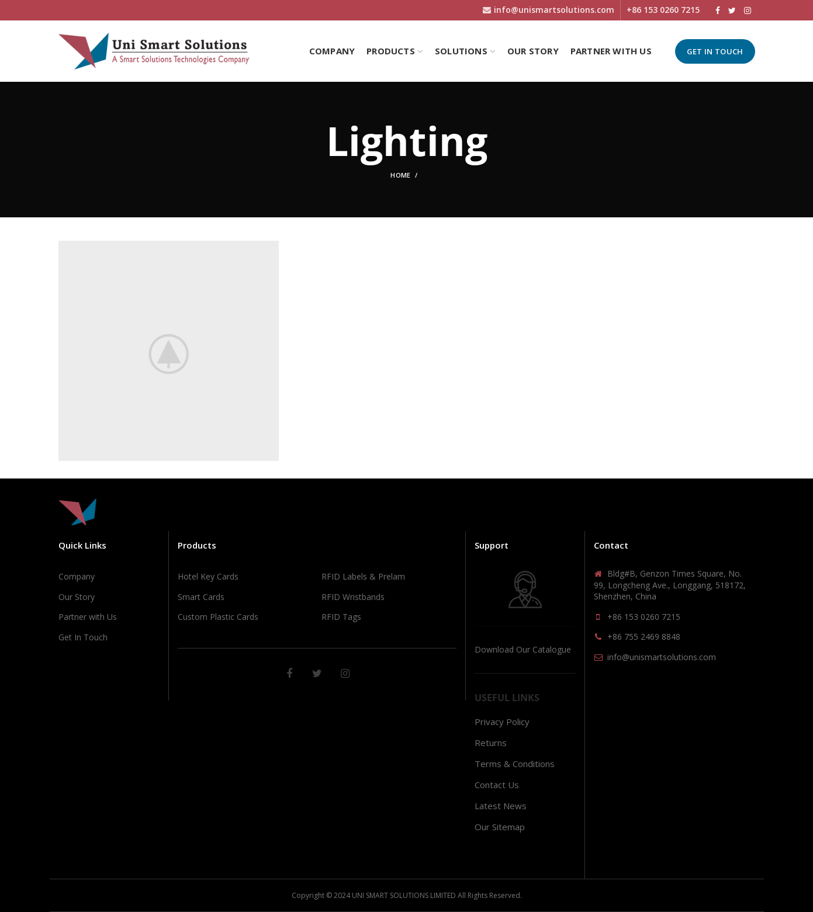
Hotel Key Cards (208, 576)
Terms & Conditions (515, 763)
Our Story (76, 596)
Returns (491, 742)
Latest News (501, 806)
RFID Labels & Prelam (363, 576)
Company (76, 576)
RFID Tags (341, 616)
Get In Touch (715, 51)
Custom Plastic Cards (218, 616)
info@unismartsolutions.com (661, 657)
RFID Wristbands (353, 596)
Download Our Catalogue (523, 649)
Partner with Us (87, 616)
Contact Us (497, 784)
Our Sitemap (500, 827)
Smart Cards (201, 596)
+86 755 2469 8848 (643, 636)
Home (400, 175)
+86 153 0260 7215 (643, 616)
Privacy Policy (502, 721)
